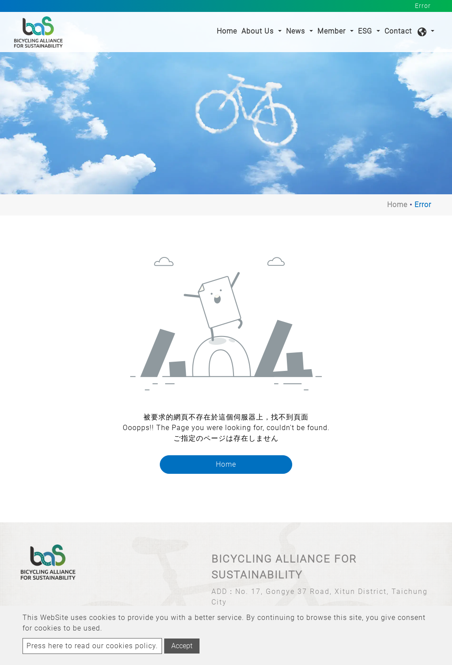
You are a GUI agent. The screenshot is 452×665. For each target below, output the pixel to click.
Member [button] (332, 31)
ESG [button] (366, 31)
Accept (181, 646)
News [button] (296, 31)
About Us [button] (258, 31)
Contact (398, 31)
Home (228, 30)
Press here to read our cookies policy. (92, 646)
